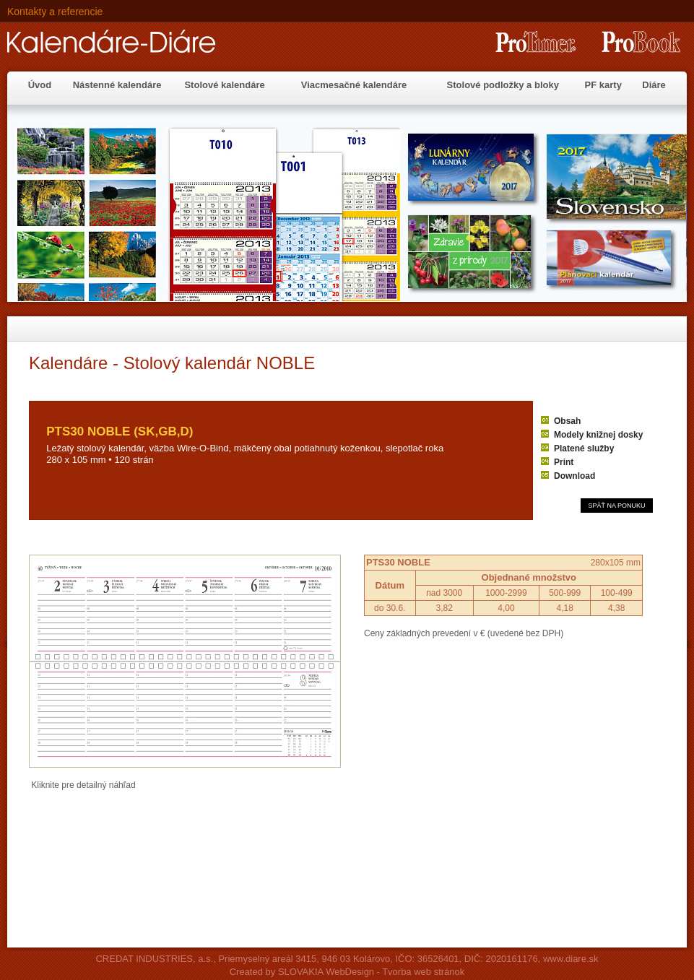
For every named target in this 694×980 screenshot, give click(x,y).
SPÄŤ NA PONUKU (616, 505)
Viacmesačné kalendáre (354, 84)
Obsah (567, 421)
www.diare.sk (571, 958)
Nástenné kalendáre (117, 84)
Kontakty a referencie (55, 11)
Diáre (654, 84)
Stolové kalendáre (224, 84)
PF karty (603, 84)
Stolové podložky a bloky (503, 84)
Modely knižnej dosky (598, 435)
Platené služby (584, 448)
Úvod (40, 84)
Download (574, 476)
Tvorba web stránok (423, 971)
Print (563, 462)
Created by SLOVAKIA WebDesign (302, 971)
